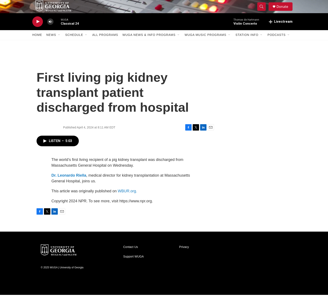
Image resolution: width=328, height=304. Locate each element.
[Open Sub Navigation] (59, 44)
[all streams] (281, 30)
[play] (37, 30)
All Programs (105, 44)
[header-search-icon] (263, 11)
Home (37, 44)
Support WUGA (133, 265)
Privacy (184, 256)
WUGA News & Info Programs (148, 44)
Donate (284, 11)
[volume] (50, 31)
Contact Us (130, 256)
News (51, 44)
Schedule (74, 44)
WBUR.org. (127, 200)
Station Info (246, 44)
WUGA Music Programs (205, 44)
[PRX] (215, 295)
